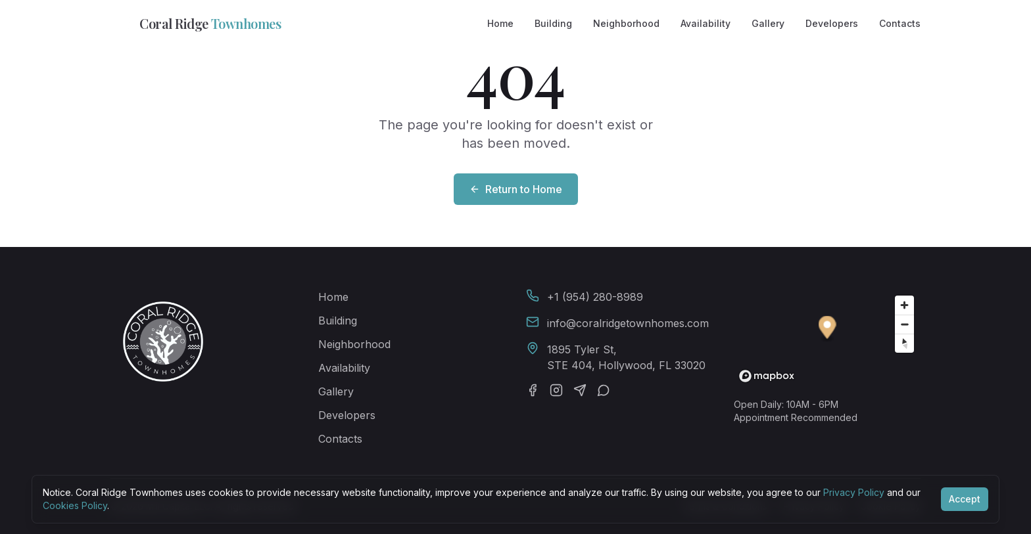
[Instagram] (556, 390)
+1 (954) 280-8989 (595, 296)
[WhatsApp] (603, 390)
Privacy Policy (853, 492)
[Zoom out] (904, 324)
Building (553, 23)
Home (500, 23)
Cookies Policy (75, 505)
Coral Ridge (195, 24)
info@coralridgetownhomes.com (628, 323)
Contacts (900, 23)
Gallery (768, 23)
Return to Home (515, 189)
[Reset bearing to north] (904, 343)
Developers (831, 23)
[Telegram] (580, 390)
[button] (827, 329)
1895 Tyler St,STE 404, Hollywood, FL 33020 (626, 357)
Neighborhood (626, 23)
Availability (706, 23)
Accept (964, 498)
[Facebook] (532, 390)
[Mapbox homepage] (767, 376)
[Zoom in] (904, 305)
